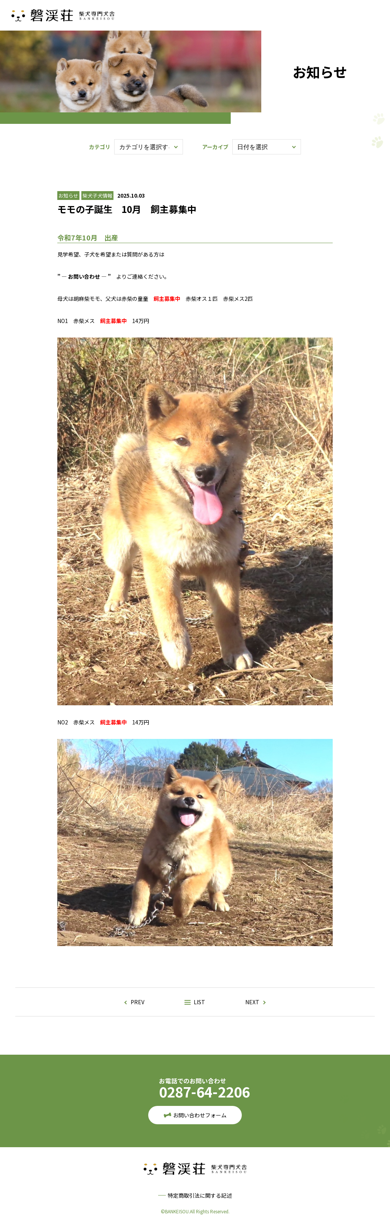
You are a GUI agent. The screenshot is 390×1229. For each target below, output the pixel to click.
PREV (137, 1002)
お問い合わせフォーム (200, 1115)
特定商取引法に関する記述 (200, 1195)
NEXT (252, 1002)
